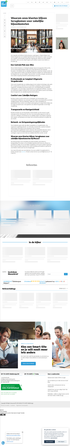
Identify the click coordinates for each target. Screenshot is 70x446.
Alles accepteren (49, 441)
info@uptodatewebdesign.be (8, 379)
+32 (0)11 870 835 (5, 377)
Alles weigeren (61, 441)
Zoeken (67, 2)
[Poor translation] (4, 415)
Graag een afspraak (28, 363)
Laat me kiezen (54, 438)
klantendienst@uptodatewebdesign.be (10, 380)
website (23, 151)
